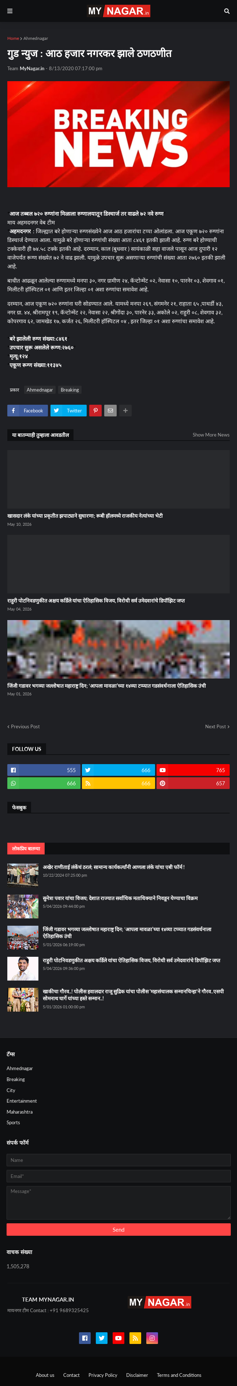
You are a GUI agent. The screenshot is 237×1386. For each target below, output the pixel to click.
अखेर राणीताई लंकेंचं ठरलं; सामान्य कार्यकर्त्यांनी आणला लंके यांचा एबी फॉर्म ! (114, 867)
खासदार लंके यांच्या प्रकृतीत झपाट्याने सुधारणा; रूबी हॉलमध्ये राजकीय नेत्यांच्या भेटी (85, 516)
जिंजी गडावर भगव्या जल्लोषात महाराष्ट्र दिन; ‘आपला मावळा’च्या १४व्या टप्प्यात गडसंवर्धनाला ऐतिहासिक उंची (106, 686)
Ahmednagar (35, 38)
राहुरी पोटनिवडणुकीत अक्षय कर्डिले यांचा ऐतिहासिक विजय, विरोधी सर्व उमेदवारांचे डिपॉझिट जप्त (96, 600)
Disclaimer (137, 1375)
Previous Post (25, 726)
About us (45, 1375)
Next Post (215, 726)
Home (13, 38)
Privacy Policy (103, 1375)
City (11, 1090)
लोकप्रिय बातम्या (26, 848)
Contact (71, 1375)
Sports (13, 1122)
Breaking (70, 390)
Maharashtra (20, 1112)
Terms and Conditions (179, 1375)
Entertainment (22, 1101)
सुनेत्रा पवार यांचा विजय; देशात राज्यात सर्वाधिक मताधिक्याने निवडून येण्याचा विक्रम (120, 898)
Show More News (211, 435)
